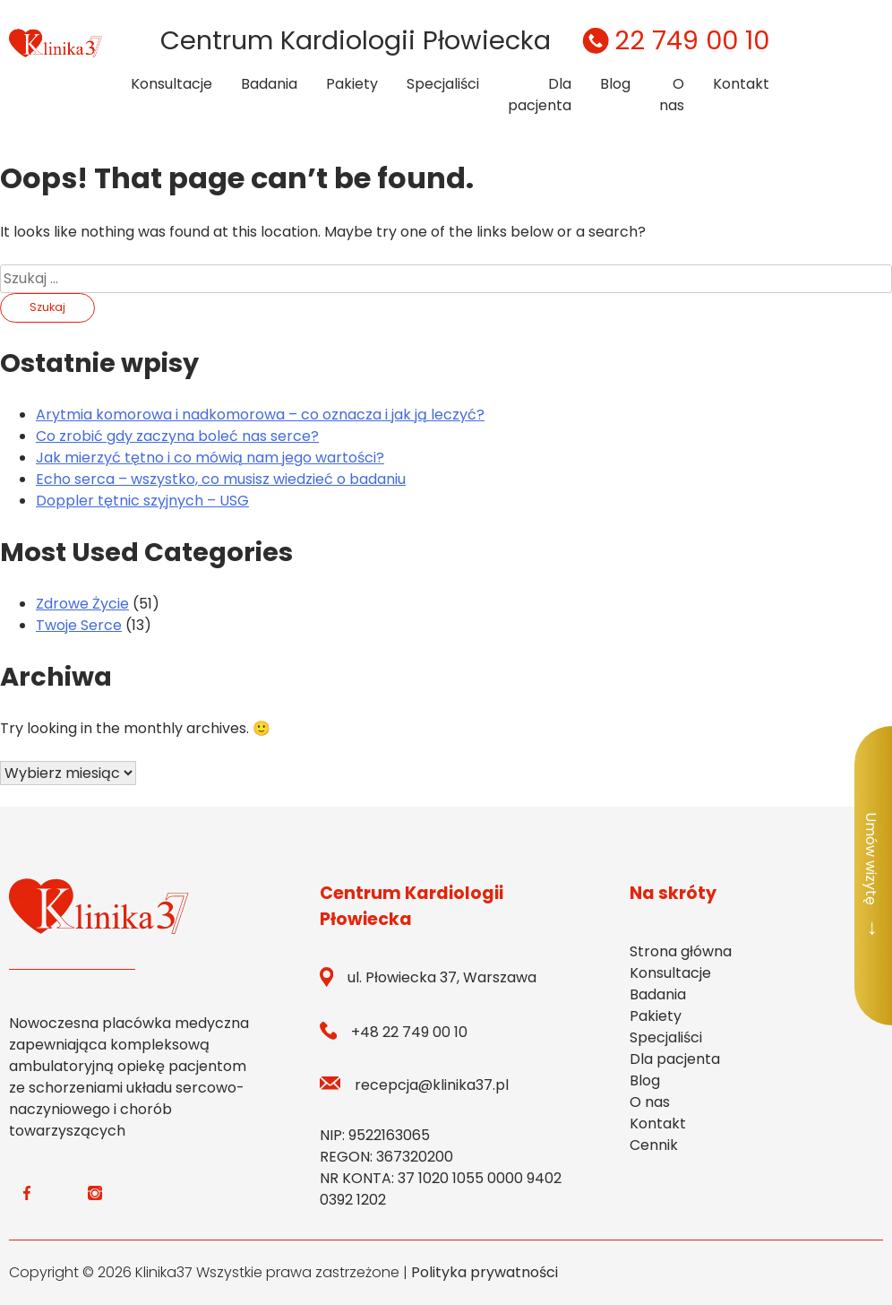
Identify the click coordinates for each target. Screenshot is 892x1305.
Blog (615, 83)
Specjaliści (443, 83)
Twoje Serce (79, 625)
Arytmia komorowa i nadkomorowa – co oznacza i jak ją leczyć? (260, 414)
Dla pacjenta (539, 94)
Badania (269, 83)
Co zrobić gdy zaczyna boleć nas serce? (177, 436)
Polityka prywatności (484, 1272)
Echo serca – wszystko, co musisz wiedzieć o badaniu (221, 479)
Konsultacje (171, 83)
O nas (671, 94)
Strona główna (681, 951)
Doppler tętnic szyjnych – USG (142, 500)
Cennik (654, 1145)
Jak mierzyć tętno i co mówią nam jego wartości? (210, 457)
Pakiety (352, 83)
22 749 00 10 (673, 40)
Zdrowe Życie (82, 603)
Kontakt (741, 83)
